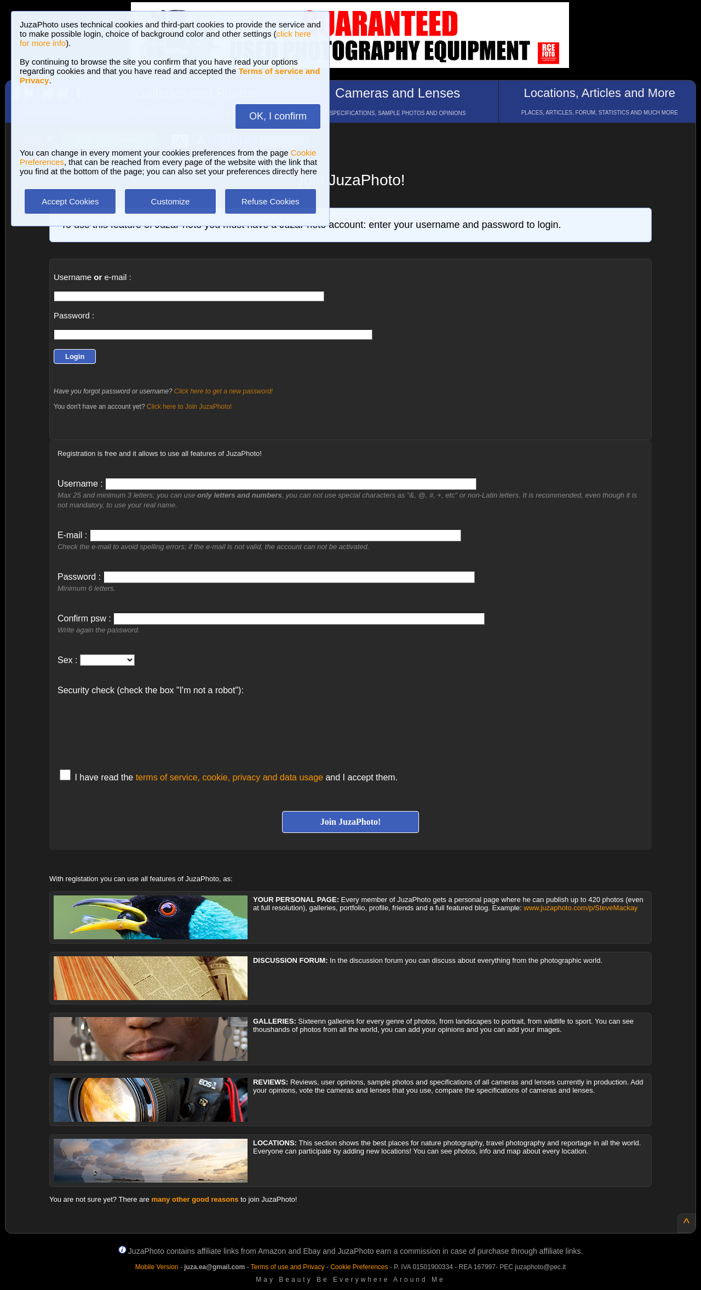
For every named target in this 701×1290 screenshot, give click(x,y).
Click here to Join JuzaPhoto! (189, 406)
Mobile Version (157, 1267)
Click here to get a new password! (223, 391)
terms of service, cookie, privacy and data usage (229, 777)
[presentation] (141, 726)
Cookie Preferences (359, 1267)
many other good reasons (194, 1199)
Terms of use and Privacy (288, 1267)
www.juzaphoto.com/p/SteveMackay (580, 908)
